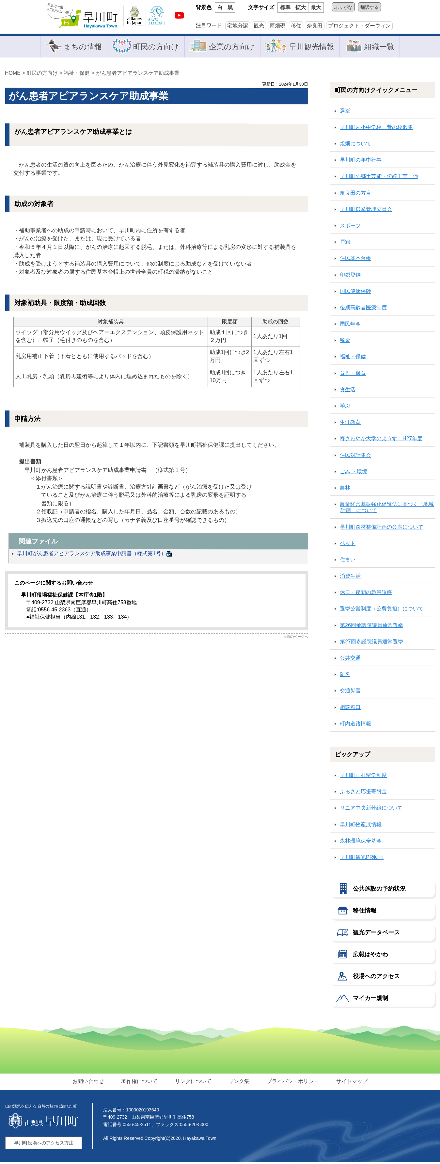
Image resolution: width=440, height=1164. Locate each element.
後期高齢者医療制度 (363, 309)
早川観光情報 (313, 47)
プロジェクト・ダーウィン (359, 25)
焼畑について (355, 145)
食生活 (347, 391)
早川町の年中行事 (361, 162)
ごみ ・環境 (353, 473)
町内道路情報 (355, 725)
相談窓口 (350, 709)
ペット (347, 545)
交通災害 (350, 692)
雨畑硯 (277, 25)
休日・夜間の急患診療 (366, 594)
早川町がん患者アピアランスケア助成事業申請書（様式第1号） (94, 555)
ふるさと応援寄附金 (363, 793)
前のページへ (297, 638)
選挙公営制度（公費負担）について (381, 610)
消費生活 (350, 577)
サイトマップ (349, 1083)
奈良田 (314, 25)
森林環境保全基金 (361, 842)
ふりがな (343, 7)
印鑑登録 (350, 276)
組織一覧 (381, 47)
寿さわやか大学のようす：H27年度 (381, 440)
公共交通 (350, 659)
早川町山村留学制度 (363, 777)
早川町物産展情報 (361, 826)
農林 (345, 489)
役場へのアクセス (376, 978)
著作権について (140, 1083)
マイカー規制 (370, 999)
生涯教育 (350, 424)
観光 (259, 25)
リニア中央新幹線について (371, 810)
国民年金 (350, 325)
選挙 (345, 112)
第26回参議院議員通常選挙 (371, 627)
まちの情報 (79, 47)
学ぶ (345, 407)
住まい (347, 561)
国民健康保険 (355, 293)
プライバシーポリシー (291, 1083)
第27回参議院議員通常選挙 (371, 643)
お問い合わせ (90, 1083)
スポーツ (350, 227)
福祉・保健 (77, 74)
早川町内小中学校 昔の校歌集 (376, 129)
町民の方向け (154, 47)
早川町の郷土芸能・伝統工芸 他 (379, 178)
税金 (345, 342)
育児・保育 (353, 375)
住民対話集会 (355, 457)
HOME (13, 74)
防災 (345, 676)
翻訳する (369, 7)
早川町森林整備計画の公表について (381, 528)
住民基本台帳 (355, 260)
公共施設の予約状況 (379, 890)
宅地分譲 (237, 25)
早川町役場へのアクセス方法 (43, 1144)
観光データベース (376, 934)
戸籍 (345, 244)
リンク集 (238, 1083)
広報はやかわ (370, 956)
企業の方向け (231, 47)
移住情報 (364, 912)
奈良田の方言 (355, 194)
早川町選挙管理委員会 (366, 211)
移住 (296, 25)
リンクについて (193, 1083)
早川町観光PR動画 (362, 859)
